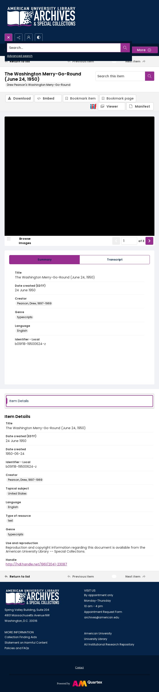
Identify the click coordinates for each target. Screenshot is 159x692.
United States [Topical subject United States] (17, 493)
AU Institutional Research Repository (109, 644)
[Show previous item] (116, 241)
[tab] (44, 259)
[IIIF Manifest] (140, 106)
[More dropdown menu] (144, 50)
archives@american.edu (101, 617)
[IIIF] (93, 106)
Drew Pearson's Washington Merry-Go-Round (38, 85)
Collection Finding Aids (21, 637)
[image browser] (22, 241)
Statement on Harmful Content (26, 643)
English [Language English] (22, 331)
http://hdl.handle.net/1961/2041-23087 (36, 564)
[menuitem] (79, 667)
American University (98, 633)
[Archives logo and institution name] (41, 16)
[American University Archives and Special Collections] (32, 597)
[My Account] (28, 37)
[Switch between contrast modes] (38, 37)
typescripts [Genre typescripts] (25, 317)
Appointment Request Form (103, 612)
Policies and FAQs (17, 648)
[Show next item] (149, 241)
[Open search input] (8, 37)
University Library (95, 639)
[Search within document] (149, 76)
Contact (79, 667)
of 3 (141, 241)
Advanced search (20, 56)
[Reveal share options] (18, 37)
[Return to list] (24, 61)
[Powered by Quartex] (79, 683)
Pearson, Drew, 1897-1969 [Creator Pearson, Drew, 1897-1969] (34, 303)
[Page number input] (129, 241)
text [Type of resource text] (10, 520)
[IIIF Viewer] (111, 106)
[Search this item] (120, 76)
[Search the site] (64, 47)
